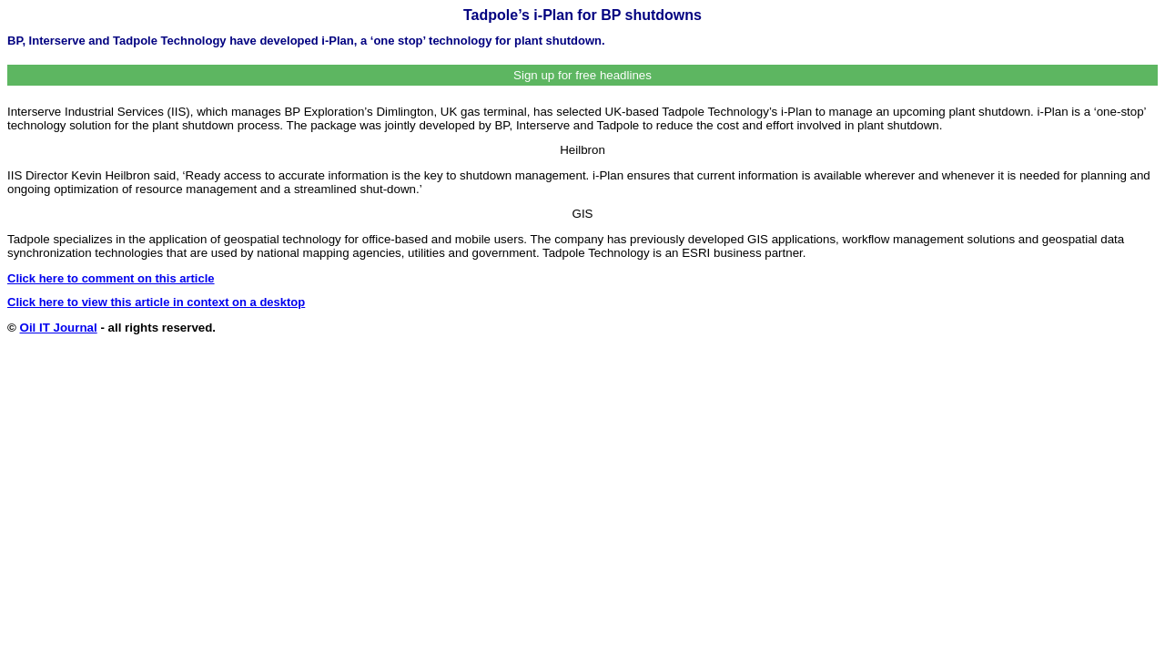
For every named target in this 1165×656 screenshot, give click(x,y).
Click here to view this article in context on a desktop (156, 302)
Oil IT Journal (58, 327)
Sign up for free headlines (582, 75)
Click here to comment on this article (111, 278)
